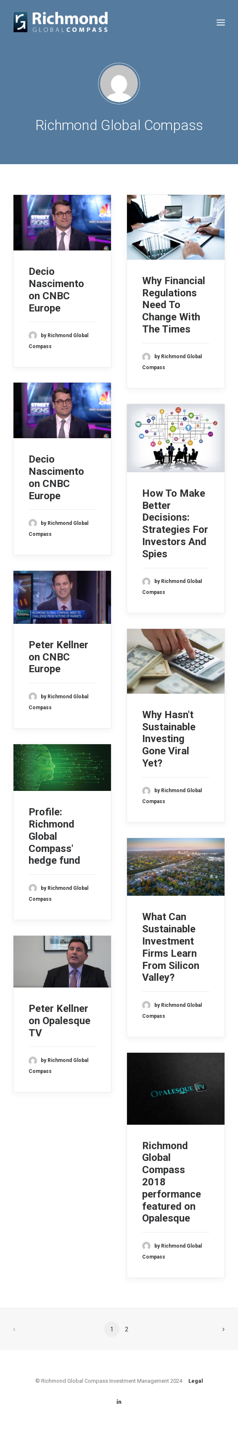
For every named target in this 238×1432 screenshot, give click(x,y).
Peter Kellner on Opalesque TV (59, 1021)
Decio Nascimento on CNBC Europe (56, 290)
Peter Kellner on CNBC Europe (58, 657)
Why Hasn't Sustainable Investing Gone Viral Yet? (169, 739)
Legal (195, 1381)
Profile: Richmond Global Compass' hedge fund (54, 836)
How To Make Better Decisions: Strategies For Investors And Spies (175, 523)
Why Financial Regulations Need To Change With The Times (173, 305)
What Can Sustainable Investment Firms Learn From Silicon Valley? (170, 947)
